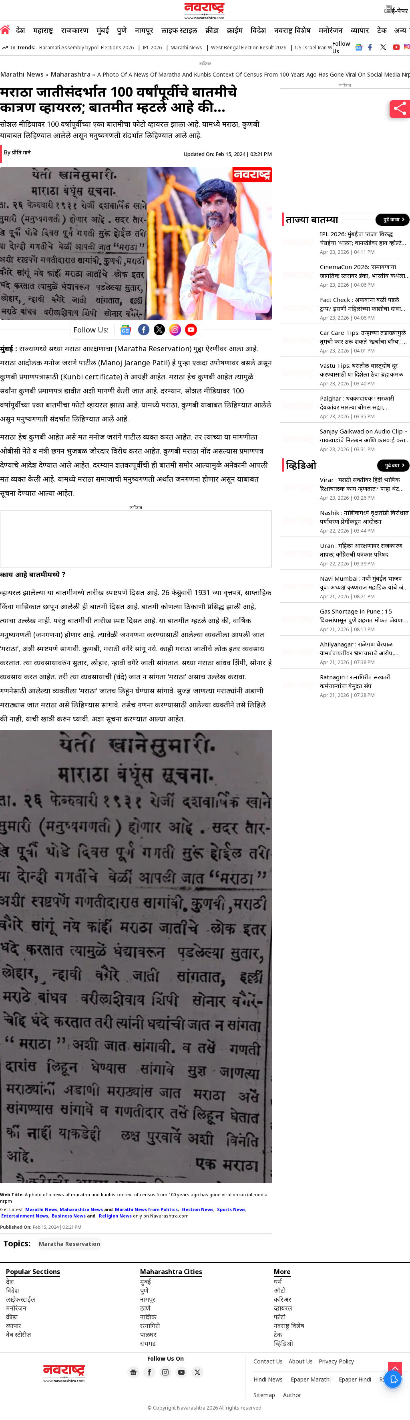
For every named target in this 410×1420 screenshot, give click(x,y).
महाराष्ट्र (43, 30)
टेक (382, 30)
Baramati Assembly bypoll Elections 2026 (86, 47)
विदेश (258, 30)
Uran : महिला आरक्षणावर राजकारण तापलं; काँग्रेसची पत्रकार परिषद (361, 549)
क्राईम (235, 30)
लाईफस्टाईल (20, 1299)
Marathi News (186, 47)
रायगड (148, 1343)
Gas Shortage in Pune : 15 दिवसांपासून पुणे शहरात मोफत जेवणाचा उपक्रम (364, 615)
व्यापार (360, 30)
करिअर (282, 1299)
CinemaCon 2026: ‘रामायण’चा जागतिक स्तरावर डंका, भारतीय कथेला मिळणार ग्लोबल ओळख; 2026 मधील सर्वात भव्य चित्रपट (362, 271)
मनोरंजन (331, 30)
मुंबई (102, 30)
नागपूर (144, 30)
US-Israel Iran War (316, 47)
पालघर (148, 1334)
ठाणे (145, 1308)
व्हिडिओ (283, 1343)
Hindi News (268, 1379)
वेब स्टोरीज (18, 1334)
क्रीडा (212, 30)
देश (20, 30)
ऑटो (279, 1290)
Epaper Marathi (311, 1379)
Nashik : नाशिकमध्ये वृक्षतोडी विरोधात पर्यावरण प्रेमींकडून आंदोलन (364, 516)
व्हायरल (283, 1308)
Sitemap (264, 1395)
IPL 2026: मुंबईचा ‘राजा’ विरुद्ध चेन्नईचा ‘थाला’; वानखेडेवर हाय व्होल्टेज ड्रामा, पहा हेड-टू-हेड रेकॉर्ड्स (363, 238)
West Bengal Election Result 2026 (248, 47)
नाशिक (148, 1317)
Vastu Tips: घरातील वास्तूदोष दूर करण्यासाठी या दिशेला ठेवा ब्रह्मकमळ (361, 369)
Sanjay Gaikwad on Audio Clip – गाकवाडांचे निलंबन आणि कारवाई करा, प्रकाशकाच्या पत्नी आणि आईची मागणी (364, 435)
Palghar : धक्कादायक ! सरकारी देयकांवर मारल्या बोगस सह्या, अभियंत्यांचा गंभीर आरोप (357, 402)
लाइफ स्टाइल (179, 30)
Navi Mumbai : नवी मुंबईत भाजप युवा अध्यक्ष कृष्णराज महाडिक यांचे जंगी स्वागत (364, 582)
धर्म (278, 1281)
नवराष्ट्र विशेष (292, 30)
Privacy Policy (336, 1361)
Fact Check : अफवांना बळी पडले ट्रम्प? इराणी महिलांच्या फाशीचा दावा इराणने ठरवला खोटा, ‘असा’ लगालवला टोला (363, 304)
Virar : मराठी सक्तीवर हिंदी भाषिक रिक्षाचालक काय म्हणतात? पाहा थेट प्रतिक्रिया (360, 484)
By (17, 152)
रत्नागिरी (150, 1325)
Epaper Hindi (355, 1379)
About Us (301, 1361)
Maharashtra (70, 74)
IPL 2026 (152, 47)
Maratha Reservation (69, 1244)
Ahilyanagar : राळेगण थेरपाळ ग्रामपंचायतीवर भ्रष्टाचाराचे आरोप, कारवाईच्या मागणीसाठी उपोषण (357, 648)
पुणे (122, 30)
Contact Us (268, 1361)
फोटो (279, 1317)
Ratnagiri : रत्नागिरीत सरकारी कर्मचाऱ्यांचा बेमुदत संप (355, 681)
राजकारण (74, 30)
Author (292, 1395)
